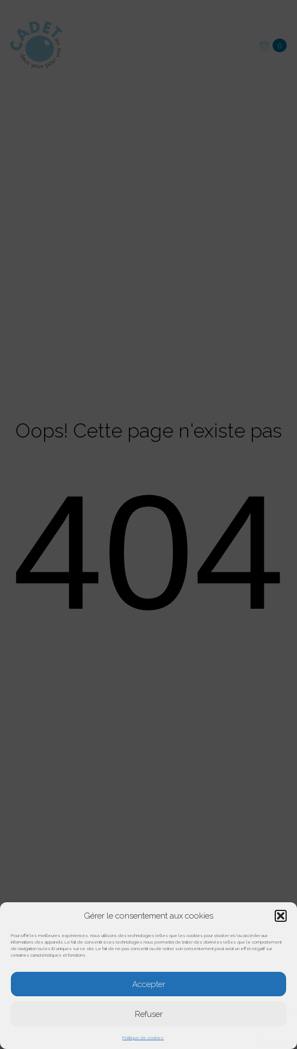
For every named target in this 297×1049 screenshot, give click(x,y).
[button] (280, 915)
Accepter (148, 984)
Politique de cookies (143, 1037)
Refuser (149, 1014)
